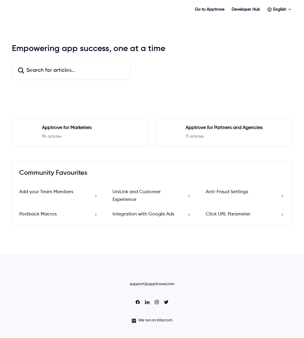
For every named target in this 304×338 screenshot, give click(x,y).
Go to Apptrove (209, 9)
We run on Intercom (155, 320)
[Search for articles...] (71, 70)
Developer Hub (246, 9)
